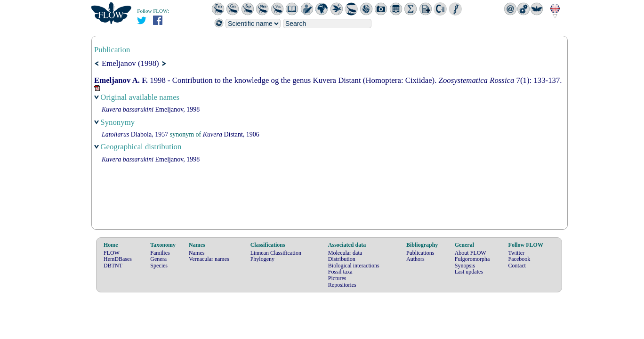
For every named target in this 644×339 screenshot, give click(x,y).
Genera (158, 259)
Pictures (337, 278)
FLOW (112, 253)
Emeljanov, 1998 (151, 109)
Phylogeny (262, 259)
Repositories (342, 285)
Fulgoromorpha (472, 259)
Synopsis (465, 265)
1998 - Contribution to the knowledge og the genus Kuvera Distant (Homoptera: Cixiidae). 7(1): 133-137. (328, 80)
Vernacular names (209, 259)
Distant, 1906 (231, 134)
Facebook (519, 259)
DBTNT (113, 265)
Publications (420, 253)
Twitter (516, 253)
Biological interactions (353, 265)
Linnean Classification (275, 253)
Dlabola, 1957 (135, 134)
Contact (517, 265)
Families (159, 253)
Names (196, 253)
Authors (415, 259)
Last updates (469, 271)
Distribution (341, 259)
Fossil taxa (340, 271)
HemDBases (118, 259)
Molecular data (345, 253)
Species (159, 265)
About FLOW (470, 253)
